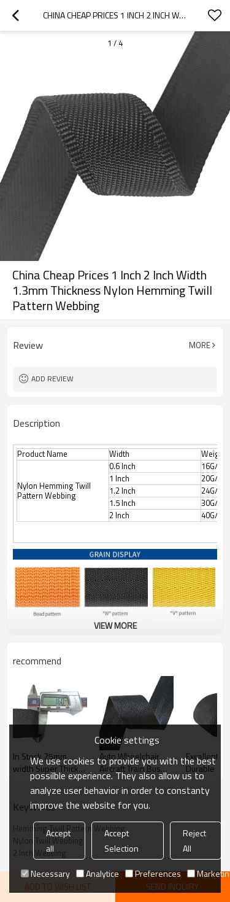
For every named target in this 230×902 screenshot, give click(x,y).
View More (115, 625)
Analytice (97, 873)
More (199, 345)
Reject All (194, 840)
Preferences (153, 873)
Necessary (45, 873)
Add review (52, 378)
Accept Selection (121, 840)
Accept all (58, 840)
